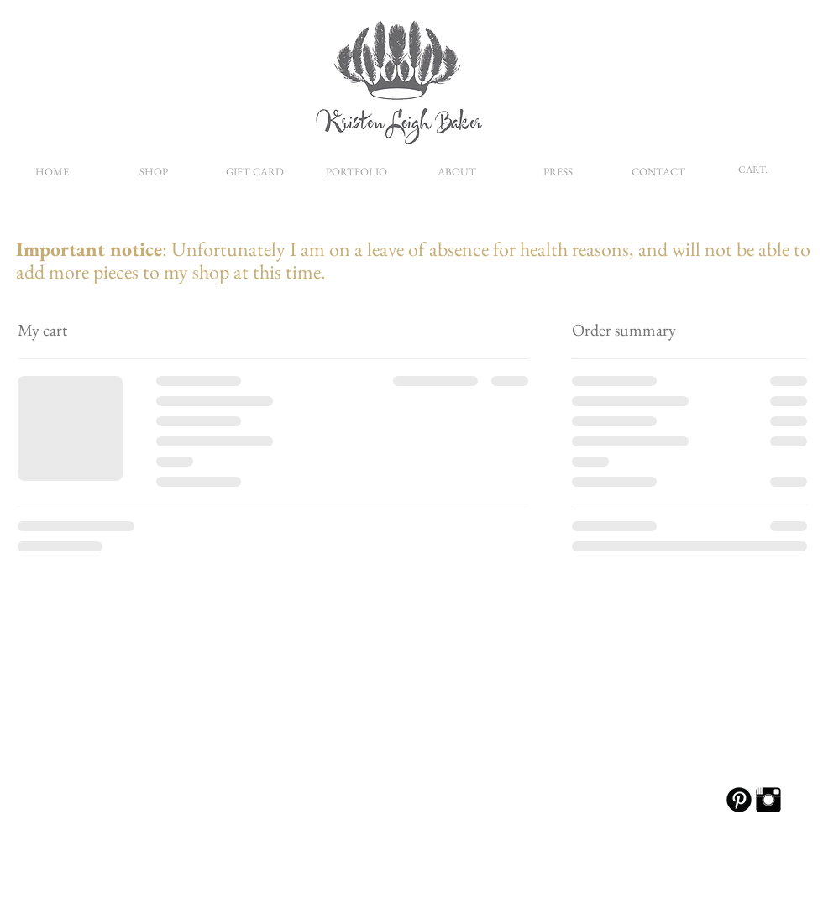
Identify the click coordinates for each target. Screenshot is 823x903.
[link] (760, 169)
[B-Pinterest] (739, 799)
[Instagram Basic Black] (768, 799)
